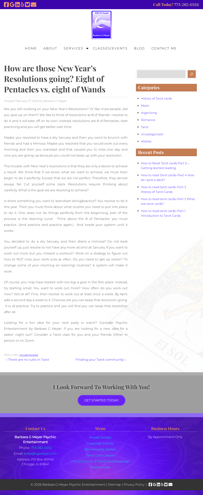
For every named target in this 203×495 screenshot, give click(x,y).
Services (74, 48)
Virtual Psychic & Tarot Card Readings (100, 461)
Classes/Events (110, 48)
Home (31, 48)
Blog (139, 48)
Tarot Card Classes (100, 455)
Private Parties (100, 437)
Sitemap (114, 484)
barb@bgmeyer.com (40, 453)
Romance (148, 120)
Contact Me (164, 48)
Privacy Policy (134, 484)
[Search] (192, 74)
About (50, 48)
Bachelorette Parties (100, 449)
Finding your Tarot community (99, 360)
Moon (145, 105)
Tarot (144, 127)
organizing (149, 113)
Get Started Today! (101, 400)
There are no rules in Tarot (28, 360)
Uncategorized (28, 354)
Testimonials (100, 467)
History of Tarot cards (156, 98)
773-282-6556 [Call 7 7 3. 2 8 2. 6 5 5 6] (41, 448)
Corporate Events (100, 443)
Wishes (146, 141)
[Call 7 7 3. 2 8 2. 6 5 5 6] (186, 4)
